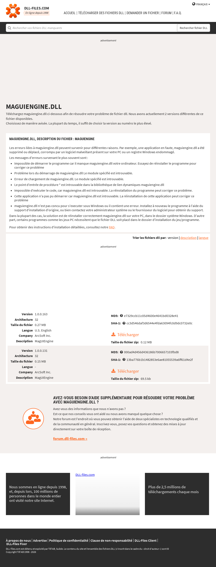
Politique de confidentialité (68, 540)
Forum (166, 13)
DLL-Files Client (146, 540)
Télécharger (128, 334)
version (173, 237)
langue (203, 237)
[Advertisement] (108, 72)
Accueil (70, 13)
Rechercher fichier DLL (194, 28)
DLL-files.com (85, 474)
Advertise (40, 540)
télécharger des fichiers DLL (101, 13)
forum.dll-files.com (69, 438)
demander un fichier (143, 13)
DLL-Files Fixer (16, 543)
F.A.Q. (178, 13)
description (188, 237)
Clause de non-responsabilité (111, 540)
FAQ (112, 227)
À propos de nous (18, 540)
